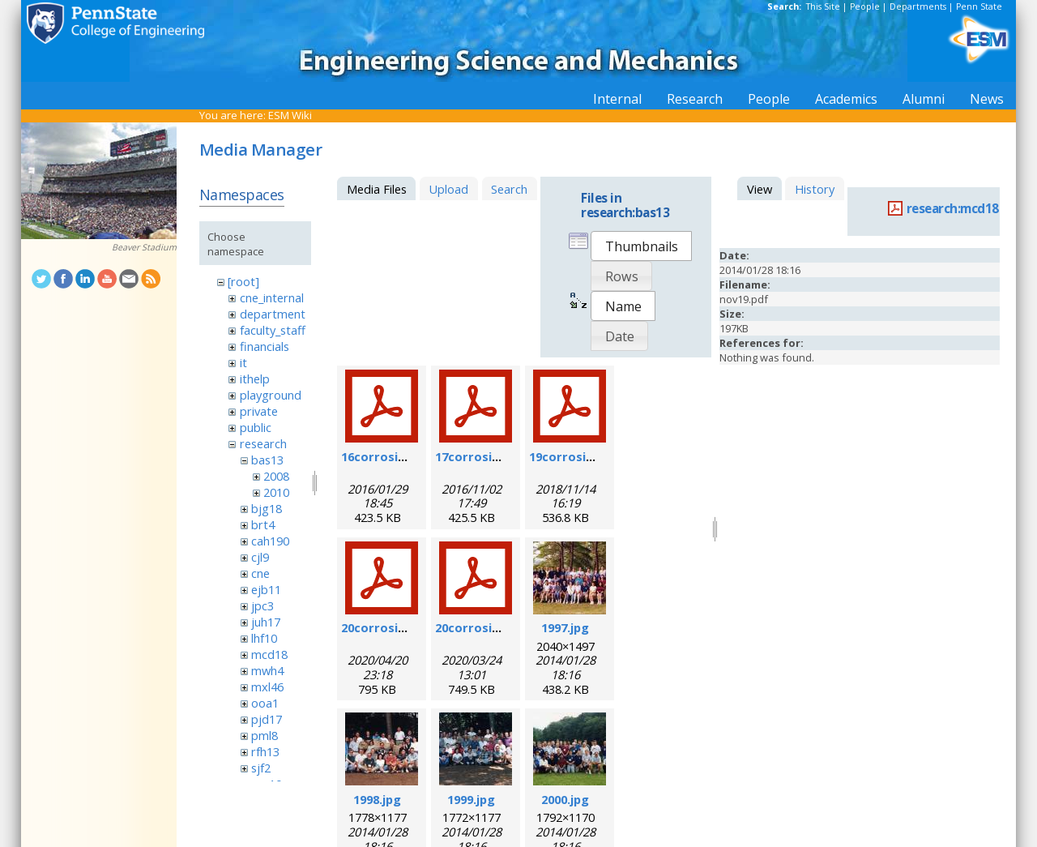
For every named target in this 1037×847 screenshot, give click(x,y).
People (865, 6)
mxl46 (267, 686)
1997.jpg (565, 627)
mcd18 (269, 654)
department (272, 314)
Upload (448, 189)
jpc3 (262, 605)
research (263, 443)
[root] (243, 281)
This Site (823, 6)
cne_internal (272, 297)
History (814, 189)
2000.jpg (565, 799)
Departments (918, 6)
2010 (276, 492)
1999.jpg (471, 799)
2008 (276, 476)
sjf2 (261, 767)
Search (509, 189)
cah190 (270, 541)
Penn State (979, 6)
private (259, 411)
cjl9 (260, 557)
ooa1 (265, 703)
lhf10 (264, 638)
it (243, 362)
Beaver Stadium (144, 247)
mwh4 (267, 670)
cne (260, 573)
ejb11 (266, 589)
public (255, 427)
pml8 (264, 735)
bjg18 (266, 508)
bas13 (267, 459)
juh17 (265, 622)
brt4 (263, 524)
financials (264, 346)
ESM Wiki (290, 115)
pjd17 (266, 719)
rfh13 (265, 751)
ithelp (255, 378)
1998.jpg (377, 799)
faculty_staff (272, 330)
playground (270, 395)
